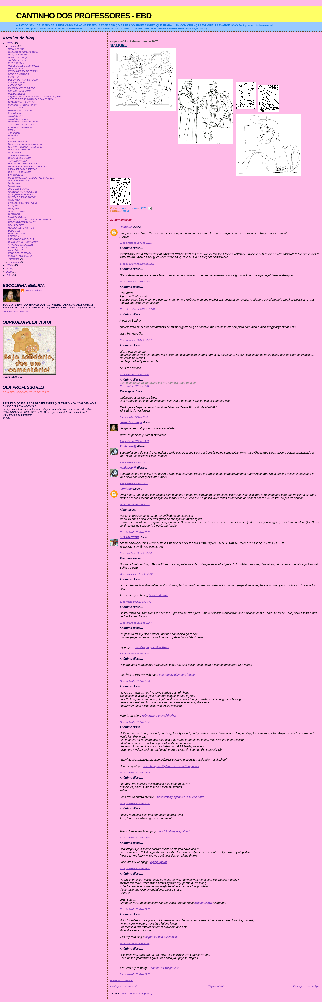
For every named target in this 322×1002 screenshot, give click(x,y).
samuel (126, 211)
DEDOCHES (14, 231)
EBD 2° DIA (14, 77)
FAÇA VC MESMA (17, 217)
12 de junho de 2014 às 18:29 (135, 837)
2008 (9, 265)
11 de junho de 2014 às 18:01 (135, 681)
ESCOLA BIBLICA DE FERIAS (23, 71)
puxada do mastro (16, 211)
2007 (9, 43)
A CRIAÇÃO (14, 133)
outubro (13, 46)
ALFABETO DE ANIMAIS (20, 127)
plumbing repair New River (152, 647)
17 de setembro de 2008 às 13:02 (137, 264)
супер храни (158, 862)
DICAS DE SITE (16, 69)
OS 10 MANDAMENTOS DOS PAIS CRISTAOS (31, 178)
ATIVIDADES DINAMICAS (20, 245)
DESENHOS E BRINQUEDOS (22, 164)
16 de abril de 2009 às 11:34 (134, 386)
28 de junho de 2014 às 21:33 (135, 909)
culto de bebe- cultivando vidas (23, 122)
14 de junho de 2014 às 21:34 (135, 868)
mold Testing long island (173, 831)
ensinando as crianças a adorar (23, 52)
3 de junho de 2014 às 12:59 (134, 653)
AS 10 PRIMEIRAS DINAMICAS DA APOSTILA (31, 99)
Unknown (126, 227)
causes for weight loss (165, 968)
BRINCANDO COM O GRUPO (23, 105)
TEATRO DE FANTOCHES (21, 124)
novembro (14, 259)
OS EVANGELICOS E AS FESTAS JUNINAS (29, 220)
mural (11, 138)
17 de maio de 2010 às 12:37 (135, 504)
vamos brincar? (15, 250)
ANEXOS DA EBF (16, 83)
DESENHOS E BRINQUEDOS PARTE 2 (27, 166)
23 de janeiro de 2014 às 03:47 (136, 622)
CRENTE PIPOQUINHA (19, 172)
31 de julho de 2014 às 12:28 (135, 943)
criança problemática (18, 55)
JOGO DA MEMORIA (18, 189)
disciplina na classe (17, 60)
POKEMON (13, 236)
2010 (9, 271)
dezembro (14, 262)
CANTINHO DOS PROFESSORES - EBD (83, 15)
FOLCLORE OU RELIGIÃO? (22, 222)
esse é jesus (14, 200)
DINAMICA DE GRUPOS (20, 111)
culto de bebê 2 (15, 116)
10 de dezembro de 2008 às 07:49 (137, 309)
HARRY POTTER (16, 234)
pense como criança (18, 57)
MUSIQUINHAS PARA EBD (21, 194)
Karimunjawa (203, 902)
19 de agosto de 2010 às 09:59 (136, 553)
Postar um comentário (121, 980)
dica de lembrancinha (18, 180)
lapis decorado (15, 186)
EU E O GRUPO (16, 108)
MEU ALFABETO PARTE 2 (21, 228)
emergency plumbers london (177, 674)
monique (126, 488)
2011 (9, 275)
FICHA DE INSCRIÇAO (19, 91)
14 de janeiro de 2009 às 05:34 (136, 340)
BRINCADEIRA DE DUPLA (21, 239)
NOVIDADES (14, 152)
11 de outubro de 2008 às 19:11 (136, 281)
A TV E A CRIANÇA (17, 161)
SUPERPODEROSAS (18, 155)
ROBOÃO (13, 136)
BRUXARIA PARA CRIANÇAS (22, 169)
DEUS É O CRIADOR (18, 74)
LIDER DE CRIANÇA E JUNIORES (25, 147)
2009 (9, 268)
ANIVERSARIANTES (18, 141)
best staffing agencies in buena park (180, 797)
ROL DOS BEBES (17, 94)
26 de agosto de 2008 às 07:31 (136, 243)
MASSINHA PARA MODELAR (22, 192)
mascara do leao (16, 49)
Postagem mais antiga (306, 986)
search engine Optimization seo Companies (171, 766)
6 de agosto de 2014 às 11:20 (135, 974)
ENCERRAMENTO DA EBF (21, 88)
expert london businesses (161, 937)
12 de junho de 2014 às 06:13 (135, 803)
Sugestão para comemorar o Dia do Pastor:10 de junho (34, 97)
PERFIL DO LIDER (17, 63)
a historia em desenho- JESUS (23, 203)
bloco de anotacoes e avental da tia (25, 144)
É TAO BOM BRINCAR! (19, 253)
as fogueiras (14, 214)
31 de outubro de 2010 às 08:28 (136, 574)
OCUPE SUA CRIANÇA (19, 158)
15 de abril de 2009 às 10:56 (134, 374)
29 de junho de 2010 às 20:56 (135, 532)
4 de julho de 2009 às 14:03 (134, 462)
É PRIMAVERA (15, 175)
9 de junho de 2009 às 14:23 (134, 441)
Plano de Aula (15, 113)
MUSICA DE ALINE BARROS (22, 197)
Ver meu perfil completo (16, 311)
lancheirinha (14, 183)
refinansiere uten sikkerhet (159, 715)
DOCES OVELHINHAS (19, 150)
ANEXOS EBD (15, 85)
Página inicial (215, 986)
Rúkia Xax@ (128, 446)
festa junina (13, 206)
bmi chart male (158, 595)
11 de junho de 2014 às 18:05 (135, 772)
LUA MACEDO (129, 537)
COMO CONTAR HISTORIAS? (23, 242)
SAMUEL (12, 130)
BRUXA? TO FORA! (18, 248)
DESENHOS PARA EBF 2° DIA (23, 80)
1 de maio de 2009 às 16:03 (134, 417)
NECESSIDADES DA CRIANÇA (23, 66)
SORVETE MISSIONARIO (20, 256)
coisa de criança (131, 422)
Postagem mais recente (124, 986)
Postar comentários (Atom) (136, 993)
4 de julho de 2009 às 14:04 (134, 483)
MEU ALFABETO (16, 225)
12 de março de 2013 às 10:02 (135, 602)
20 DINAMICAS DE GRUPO (21, 102)
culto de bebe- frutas (18, 119)
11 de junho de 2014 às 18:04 (135, 722)
